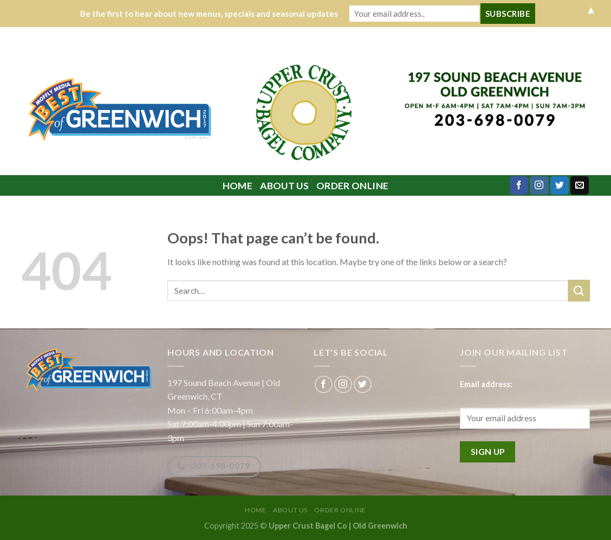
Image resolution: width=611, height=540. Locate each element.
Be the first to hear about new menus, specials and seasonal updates (209, 13)
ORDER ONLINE (352, 185)
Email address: (486, 384)
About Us (284, 185)
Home (237, 185)
